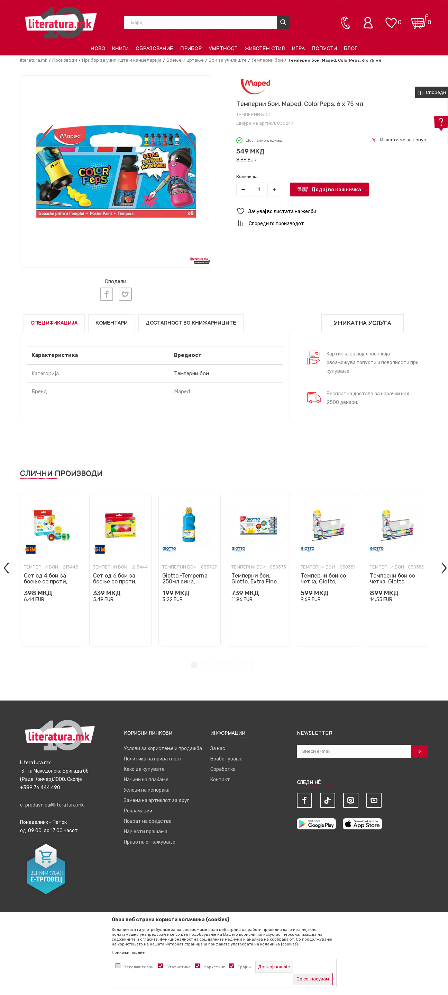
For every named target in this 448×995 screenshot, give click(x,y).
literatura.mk (33, 60)
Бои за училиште (228, 60)
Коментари (111, 321)
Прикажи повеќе (128, 952)
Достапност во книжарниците (191, 321)
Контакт (220, 778)
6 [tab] (244, 663)
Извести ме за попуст (404, 139)
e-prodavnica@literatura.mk (52, 804)
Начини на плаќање (146, 778)
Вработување (226, 757)
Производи (64, 60)
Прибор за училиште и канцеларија (122, 60)
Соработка (223, 768)
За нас (217, 747)
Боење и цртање (185, 60)
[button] (332, 211)
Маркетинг (214, 967)
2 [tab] (204, 663)
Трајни (244, 967)
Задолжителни (139, 967)
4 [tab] (224, 663)
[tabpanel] (51, 569)
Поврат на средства (148, 820)
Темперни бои (267, 60)
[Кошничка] (419, 19)
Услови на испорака (147, 789)
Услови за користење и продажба (163, 747)
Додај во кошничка (336, 189)
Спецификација (54, 321)
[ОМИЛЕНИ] (391, 19)
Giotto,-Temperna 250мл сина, (185, 577)
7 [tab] (254, 663)
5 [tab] (234, 663)
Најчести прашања (145, 830)
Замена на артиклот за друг (156, 799)
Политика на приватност (153, 757)
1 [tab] (194, 663)
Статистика (178, 967)
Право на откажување (149, 841)
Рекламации (138, 809)
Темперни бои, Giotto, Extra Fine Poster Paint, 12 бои (257, 580)
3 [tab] (214, 663)
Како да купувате (144, 768)
